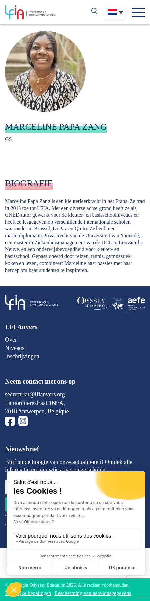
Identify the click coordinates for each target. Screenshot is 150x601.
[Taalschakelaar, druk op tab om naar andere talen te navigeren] (114, 12)
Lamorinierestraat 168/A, (35, 403)
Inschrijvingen (22, 356)
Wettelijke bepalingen (28, 593)
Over (11, 339)
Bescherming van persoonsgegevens (93, 593)
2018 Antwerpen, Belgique (37, 411)
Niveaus (14, 348)
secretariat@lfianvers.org (35, 394)
